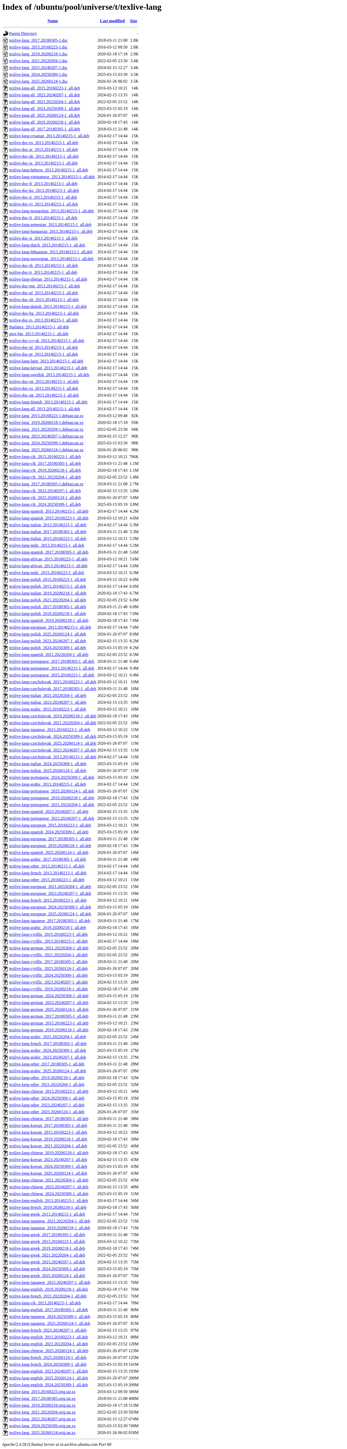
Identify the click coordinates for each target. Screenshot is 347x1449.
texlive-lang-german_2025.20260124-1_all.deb (48, 1009)
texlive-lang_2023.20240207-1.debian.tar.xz (46, 436)
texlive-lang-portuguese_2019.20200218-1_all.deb (51, 798)
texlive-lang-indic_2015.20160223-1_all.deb (46, 572)
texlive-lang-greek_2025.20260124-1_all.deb (47, 1275)
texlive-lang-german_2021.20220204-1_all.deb (48, 948)
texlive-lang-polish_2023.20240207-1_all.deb (47, 641)
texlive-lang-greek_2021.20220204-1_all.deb (47, 1255)
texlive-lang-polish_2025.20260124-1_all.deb (47, 634)
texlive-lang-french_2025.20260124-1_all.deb (47, 1357)
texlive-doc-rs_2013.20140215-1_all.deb (43, 320)
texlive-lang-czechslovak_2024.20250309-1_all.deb (52, 736)
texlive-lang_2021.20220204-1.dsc (38, 61)
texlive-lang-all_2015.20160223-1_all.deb (44, 88)
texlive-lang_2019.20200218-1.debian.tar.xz (46, 422)
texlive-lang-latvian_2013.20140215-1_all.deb (48, 368)
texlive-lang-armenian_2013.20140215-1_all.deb (50, 224)
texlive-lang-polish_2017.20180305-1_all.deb (47, 607)
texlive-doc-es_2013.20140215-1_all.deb (43, 142)
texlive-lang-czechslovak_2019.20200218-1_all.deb (52, 716)
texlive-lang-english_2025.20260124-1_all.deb (48, 1378)
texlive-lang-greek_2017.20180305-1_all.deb (47, 1234)
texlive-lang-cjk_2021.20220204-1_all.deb (45, 477)
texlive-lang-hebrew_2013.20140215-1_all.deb (48, 170)
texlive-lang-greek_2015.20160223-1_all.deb (47, 1241)
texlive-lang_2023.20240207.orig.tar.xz (42, 1419)
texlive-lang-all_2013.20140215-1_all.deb (44, 409)
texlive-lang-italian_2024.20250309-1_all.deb (47, 764)
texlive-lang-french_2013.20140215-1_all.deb (47, 873)
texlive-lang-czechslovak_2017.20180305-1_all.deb (52, 688)
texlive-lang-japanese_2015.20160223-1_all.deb (49, 729)
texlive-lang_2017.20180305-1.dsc (38, 40)
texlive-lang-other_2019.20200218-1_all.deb (46, 1077)
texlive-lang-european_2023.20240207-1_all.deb (50, 893)
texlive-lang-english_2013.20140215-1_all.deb (48, 1200)
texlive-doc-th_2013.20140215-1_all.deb (43, 265)
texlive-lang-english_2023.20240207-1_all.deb (48, 1371)
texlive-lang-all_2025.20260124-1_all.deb (44, 115)
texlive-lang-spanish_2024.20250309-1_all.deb (48, 832)
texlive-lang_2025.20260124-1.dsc (38, 81)
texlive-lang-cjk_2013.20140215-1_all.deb (45, 1303)
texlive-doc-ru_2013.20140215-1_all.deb (43, 388)
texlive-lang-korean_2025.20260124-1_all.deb (48, 1173)
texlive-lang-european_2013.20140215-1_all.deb (50, 627)
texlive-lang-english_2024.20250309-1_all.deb (48, 1385)
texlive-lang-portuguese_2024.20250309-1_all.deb (51, 777)
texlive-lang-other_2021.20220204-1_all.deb (46, 1084)
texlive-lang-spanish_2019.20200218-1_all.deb (48, 620)
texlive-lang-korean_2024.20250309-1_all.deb (48, 1166)
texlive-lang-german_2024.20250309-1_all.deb (48, 996)
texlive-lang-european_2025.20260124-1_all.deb (50, 914)
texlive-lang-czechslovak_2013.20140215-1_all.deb (52, 757)
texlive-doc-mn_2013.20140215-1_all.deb (44, 286)
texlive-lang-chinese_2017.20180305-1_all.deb (48, 1118)
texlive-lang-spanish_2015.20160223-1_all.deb (48, 518)
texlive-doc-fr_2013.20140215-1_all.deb (43, 183)
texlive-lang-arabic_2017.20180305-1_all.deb (47, 859)
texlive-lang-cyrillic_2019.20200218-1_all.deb (48, 989)
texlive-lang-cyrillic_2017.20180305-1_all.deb (48, 961)
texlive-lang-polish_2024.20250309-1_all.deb (47, 647)
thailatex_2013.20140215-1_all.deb (39, 327)
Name (52, 21)
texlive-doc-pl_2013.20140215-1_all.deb (43, 347)
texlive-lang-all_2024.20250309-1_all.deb (44, 108)
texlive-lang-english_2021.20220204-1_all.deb (48, 1344)
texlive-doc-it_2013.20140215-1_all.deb (43, 197)
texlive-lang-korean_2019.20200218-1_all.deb (48, 1139)
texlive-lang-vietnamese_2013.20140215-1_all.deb (52, 177)
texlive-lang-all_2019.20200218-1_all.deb (44, 122)
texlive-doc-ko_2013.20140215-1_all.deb (44, 190)
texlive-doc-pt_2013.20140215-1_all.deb (43, 354)
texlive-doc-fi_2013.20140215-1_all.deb (43, 218)
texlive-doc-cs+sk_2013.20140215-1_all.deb (46, 340)
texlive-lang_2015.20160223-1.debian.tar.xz (46, 415)
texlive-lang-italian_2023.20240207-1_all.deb (47, 702)
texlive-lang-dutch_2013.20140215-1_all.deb (47, 245)
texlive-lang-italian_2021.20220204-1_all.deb (47, 695)
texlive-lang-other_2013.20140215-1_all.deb (46, 866)
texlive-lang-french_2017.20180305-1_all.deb (47, 1043)
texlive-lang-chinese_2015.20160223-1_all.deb (48, 1091)
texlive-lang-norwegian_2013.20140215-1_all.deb (51, 258)
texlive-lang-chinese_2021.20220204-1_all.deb (48, 1180)
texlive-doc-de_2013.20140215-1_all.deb (44, 156)
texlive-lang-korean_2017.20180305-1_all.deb (48, 1125)
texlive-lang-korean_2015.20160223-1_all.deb (48, 1132)
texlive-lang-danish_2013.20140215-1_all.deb (48, 306)
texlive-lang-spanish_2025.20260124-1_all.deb (48, 852)
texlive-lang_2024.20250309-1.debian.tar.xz (46, 443)
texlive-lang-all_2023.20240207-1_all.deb (44, 95)
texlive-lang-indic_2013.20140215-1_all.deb (46, 545)
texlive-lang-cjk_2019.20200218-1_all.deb (45, 470)
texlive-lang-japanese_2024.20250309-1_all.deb (49, 1316)
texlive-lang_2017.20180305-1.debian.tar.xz (46, 484)
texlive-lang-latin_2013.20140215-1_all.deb (46, 361)
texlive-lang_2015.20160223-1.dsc (38, 47)
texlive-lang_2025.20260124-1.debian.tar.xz (46, 450)
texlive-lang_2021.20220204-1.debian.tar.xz (46, 429)
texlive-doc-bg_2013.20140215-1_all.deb (44, 313)
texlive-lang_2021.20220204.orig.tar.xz (42, 1412)
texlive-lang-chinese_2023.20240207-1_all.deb (48, 1187)
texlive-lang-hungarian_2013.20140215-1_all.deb (51, 231)
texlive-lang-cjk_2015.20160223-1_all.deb (45, 456)
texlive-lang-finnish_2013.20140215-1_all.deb (48, 402)
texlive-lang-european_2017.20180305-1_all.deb (50, 839)
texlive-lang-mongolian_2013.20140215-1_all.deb (51, 211)
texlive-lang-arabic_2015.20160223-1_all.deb (47, 709)
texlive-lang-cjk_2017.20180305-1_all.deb (45, 463)
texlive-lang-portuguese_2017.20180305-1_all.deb (51, 661)
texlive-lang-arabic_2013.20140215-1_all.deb (47, 784)
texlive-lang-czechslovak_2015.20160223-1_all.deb (52, 682)
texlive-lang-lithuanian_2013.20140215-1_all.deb (51, 252)
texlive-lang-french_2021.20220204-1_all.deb (47, 1296)
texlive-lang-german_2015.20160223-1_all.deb (48, 1023)
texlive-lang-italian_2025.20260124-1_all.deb (47, 770)
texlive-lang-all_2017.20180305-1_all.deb (44, 129)
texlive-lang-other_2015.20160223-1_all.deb (46, 880)
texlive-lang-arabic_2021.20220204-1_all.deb (47, 1037)
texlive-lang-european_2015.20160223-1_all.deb (50, 825)
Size (133, 21)
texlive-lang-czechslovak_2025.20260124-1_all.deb (52, 743)
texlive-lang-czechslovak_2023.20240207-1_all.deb (52, 750)
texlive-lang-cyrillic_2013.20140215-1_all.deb (48, 941)
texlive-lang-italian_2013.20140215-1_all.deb (47, 525)
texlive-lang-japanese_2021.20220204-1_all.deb (49, 1221)
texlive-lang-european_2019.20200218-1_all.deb (50, 845)
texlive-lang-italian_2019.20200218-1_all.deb (47, 593)
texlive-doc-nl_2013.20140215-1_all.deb (43, 293)
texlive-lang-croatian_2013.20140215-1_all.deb (49, 136)
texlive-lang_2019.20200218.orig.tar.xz (42, 1405)
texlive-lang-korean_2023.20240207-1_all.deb (48, 1159)
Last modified (112, 21)
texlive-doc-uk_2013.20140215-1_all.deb (44, 395)
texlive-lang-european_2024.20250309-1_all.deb (50, 907)
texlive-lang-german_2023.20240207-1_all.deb (48, 1002)
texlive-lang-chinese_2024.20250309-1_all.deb (48, 1193)
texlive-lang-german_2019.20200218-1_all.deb (48, 1030)
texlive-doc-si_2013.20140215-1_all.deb (43, 238)
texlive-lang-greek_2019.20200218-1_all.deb (47, 1248)
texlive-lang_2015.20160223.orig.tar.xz (42, 1391)
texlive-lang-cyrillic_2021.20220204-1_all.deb (48, 955)
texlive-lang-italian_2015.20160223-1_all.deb (47, 538)
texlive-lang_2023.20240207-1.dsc (38, 67)
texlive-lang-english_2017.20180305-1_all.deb (48, 1310)
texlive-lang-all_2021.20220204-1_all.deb (44, 101)
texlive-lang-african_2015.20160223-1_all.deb (48, 559)
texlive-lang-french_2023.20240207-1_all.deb (47, 1330)
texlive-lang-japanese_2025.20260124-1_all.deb (49, 1323)
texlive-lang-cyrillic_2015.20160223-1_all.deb (48, 934)
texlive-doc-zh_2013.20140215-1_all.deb (44, 299)
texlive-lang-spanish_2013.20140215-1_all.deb (48, 511)
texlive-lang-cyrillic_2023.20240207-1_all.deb (48, 982)
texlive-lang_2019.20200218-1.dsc (38, 54)
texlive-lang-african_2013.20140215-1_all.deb (48, 566)
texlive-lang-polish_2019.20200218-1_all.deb (47, 613)
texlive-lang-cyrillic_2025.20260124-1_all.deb (48, 968)
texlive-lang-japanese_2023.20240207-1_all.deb (49, 1282)
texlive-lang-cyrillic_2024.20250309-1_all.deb (48, 975)
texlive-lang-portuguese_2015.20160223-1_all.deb (51, 675)
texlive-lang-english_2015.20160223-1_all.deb (48, 1337)
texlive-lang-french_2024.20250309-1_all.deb (47, 1364)
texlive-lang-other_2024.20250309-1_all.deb (46, 1098)
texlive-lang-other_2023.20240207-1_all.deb (46, 1105)
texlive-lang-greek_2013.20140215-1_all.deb (47, 1214)
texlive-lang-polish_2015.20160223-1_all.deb (47, 579)
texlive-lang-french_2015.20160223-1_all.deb (47, 900)
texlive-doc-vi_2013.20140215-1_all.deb (43, 204)
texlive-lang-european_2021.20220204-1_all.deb (50, 886)
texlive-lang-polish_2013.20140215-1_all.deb (47, 586)
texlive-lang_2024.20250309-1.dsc (38, 74)
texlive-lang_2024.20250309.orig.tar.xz (42, 1426)
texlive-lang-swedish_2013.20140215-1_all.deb (49, 374)
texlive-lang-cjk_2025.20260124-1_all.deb (45, 497)
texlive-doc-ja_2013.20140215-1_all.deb (43, 163)
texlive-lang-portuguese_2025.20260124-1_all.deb (51, 791)
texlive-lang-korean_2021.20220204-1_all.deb (48, 1146)
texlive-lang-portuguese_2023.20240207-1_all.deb (51, 818)
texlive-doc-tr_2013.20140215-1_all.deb (43, 272)
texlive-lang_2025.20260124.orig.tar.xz (42, 1432)
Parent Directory (23, 33)
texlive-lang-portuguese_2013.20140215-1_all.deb (51, 668)
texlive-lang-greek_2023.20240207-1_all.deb (47, 1262)
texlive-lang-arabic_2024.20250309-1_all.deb (47, 1050)
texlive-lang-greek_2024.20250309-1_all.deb (47, 1269)
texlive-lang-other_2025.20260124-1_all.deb (46, 1112)
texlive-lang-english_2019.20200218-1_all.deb (48, 1289)
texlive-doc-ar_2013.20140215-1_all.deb (43, 149)
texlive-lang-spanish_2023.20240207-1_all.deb (48, 811)
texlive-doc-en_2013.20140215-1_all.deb (44, 381)
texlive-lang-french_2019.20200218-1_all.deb (47, 1207)
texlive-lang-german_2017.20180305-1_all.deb (48, 1016)
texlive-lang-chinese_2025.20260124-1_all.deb (48, 1350)
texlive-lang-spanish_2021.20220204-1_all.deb (48, 654)
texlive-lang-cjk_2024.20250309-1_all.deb (45, 504)
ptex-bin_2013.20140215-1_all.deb (38, 334)
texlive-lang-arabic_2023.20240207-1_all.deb (47, 1057)
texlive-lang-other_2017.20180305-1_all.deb (46, 1064)
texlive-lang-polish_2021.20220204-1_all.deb (47, 600)
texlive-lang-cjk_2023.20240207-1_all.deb (45, 491)
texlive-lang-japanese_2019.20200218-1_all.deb (49, 1228)
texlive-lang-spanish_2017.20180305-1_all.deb (48, 552)
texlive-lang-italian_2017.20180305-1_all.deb (47, 531)
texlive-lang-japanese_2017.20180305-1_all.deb (49, 920)
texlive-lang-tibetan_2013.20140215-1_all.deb (48, 279)
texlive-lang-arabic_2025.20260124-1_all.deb (47, 1071)
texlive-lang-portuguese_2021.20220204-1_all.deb (51, 804)
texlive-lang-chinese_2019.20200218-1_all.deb (48, 1153)
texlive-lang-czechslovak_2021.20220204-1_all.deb (52, 723)
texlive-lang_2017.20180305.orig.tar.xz (42, 1398)
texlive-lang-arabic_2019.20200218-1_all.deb (47, 927)
